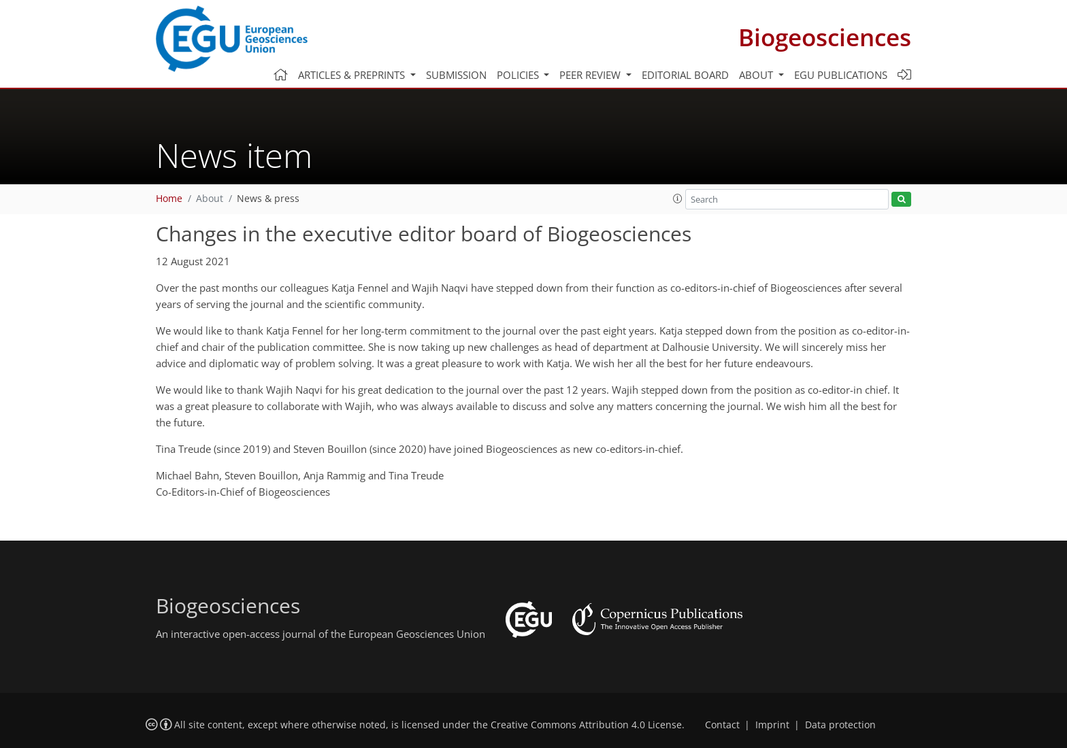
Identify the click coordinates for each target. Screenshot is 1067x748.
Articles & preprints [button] (353, 75)
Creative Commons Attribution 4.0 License (586, 725)
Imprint (772, 725)
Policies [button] (519, 75)
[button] (678, 198)
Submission (456, 75)
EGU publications (840, 75)
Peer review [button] (591, 75)
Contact (722, 725)
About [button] (757, 75)
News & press (268, 198)
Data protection (840, 725)
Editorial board (685, 75)
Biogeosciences (824, 37)
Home (169, 198)
